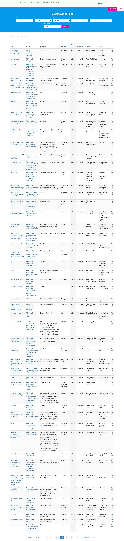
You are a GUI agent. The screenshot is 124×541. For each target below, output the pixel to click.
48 (66, 537)
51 (77, 537)
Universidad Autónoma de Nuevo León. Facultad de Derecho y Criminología (32, 352)
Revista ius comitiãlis (17, 244)
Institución (92, 18)
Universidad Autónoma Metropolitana (30, 407)
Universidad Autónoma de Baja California (31, 213)
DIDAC (12, 423)
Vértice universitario (16, 519)
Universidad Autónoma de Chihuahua (30, 281)
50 (73, 537)
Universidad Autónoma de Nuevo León (32, 314)
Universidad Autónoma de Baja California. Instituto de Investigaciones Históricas (31, 105)
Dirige (88, 46)
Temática (37, 18)
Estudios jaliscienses (16, 299)
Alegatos (13, 405)
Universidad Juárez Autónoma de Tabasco (31, 455)
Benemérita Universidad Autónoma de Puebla (32, 226)
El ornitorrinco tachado (17, 525)
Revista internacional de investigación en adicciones (17, 156)
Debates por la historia (17, 279)
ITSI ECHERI (14, 64)
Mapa (121, 8)
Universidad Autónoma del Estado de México (32, 245)
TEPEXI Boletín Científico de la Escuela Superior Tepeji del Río (17, 187)
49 (69, 537)
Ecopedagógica (15, 59)
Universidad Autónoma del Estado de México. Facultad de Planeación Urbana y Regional (32, 165)
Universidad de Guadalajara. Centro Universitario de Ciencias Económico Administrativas (31, 237)
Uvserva (13, 377)
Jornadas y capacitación (51, 2)
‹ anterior (38, 537)
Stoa (12, 261)
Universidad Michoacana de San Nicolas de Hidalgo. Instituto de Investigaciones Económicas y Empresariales (31, 70)
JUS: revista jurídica (16, 286)
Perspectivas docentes (17, 454)
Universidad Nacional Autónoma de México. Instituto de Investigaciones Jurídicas (32, 204)
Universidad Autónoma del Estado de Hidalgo (32, 187)
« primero (30, 537)
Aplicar (65, 26)
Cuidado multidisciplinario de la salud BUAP (17, 414)
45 (54, 537)
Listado (113, 8)
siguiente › (86, 537)
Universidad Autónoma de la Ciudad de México (31, 144)
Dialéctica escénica (16, 92)
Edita (100, 46)
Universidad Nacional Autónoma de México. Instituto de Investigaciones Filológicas (32, 176)
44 (51, 537)
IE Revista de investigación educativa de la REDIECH (17, 52)
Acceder (101, 3)
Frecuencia (47, 23)
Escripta (13, 270)
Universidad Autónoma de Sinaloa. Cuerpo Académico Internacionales (30, 341)
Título (18, 18)
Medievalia (14, 172)
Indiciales (13, 514)
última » (94, 537)
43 (47, 537)
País (54, 18)
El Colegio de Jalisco (31, 299)
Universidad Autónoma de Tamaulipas (30, 477)
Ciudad (73, 18)
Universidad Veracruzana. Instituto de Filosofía (31, 263)
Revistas (23, 2)
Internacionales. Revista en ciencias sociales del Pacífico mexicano (17, 339)
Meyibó (13, 101)
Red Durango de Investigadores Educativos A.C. (30, 500)
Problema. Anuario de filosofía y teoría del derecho (17, 203)
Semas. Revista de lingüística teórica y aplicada (16, 507)
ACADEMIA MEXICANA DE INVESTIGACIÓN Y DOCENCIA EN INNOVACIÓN (31, 325)
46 (58, 537)
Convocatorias (34, 2)
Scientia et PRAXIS (16, 322)
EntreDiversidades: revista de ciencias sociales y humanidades (17, 85)
